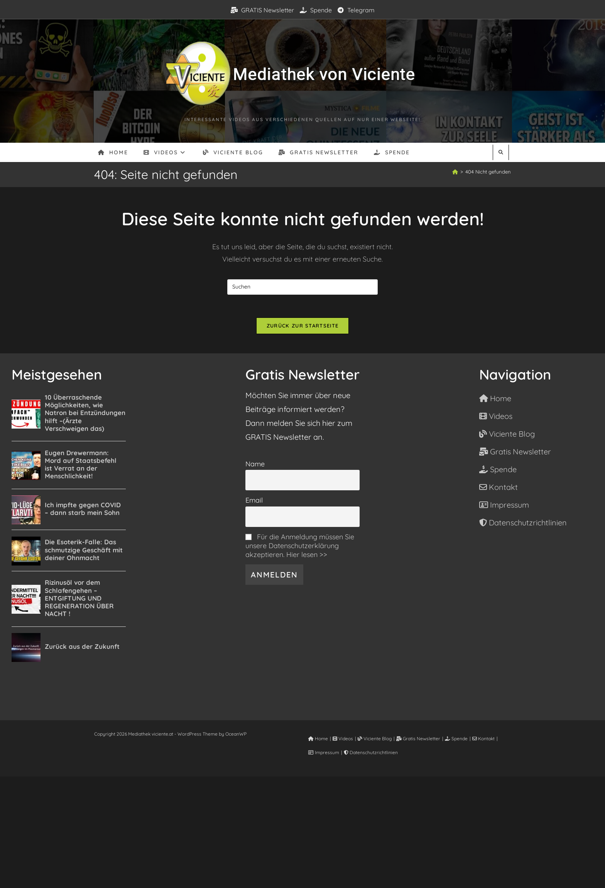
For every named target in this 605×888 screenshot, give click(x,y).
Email (254, 500)
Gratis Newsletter (418, 739)
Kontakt (483, 739)
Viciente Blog (375, 739)
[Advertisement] (302, 831)
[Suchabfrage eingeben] (302, 287)
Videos (343, 739)
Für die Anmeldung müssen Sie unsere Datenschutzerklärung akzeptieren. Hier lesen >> (299, 545)
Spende (316, 10)
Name (255, 463)
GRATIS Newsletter (262, 10)
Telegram (356, 10)
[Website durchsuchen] (500, 152)
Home (318, 739)
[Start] (455, 172)
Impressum (323, 753)
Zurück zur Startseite (302, 326)
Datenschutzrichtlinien (371, 753)
